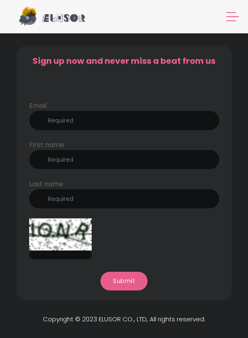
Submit (124, 281)
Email (38, 105)
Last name (46, 184)
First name (46, 145)
